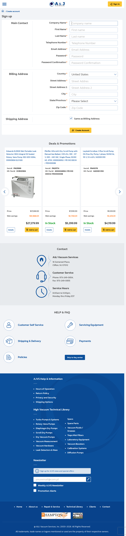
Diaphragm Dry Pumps (46, 428)
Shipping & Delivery (29, 341)
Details (11, 229)
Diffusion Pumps (75, 452)
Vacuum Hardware (45, 445)
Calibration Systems (77, 448)
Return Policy (42, 393)
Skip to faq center (75, 357)
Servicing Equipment (91, 325)
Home (19, 506)
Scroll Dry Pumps (44, 432)
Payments (85, 341)
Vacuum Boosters (75, 443)
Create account (13, 11)
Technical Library (74, 506)
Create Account (82, 130)
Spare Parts (73, 423)
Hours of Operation (45, 388)
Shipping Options (44, 401)
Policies (22, 357)
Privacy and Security (46, 397)
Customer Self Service (30, 325)
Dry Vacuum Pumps (45, 437)
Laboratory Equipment (78, 439)
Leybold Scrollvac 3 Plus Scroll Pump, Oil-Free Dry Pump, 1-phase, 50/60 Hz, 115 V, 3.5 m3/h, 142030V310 (99, 154)
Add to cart (33, 229)
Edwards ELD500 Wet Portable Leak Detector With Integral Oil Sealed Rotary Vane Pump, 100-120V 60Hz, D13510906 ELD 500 (21, 156)
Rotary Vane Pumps (45, 423)
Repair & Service (52, 506)
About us (33, 506)
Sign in (116, 4)
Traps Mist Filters (75, 435)
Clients (92, 506)
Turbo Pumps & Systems (47, 419)
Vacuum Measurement (47, 441)
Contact (106, 506)
